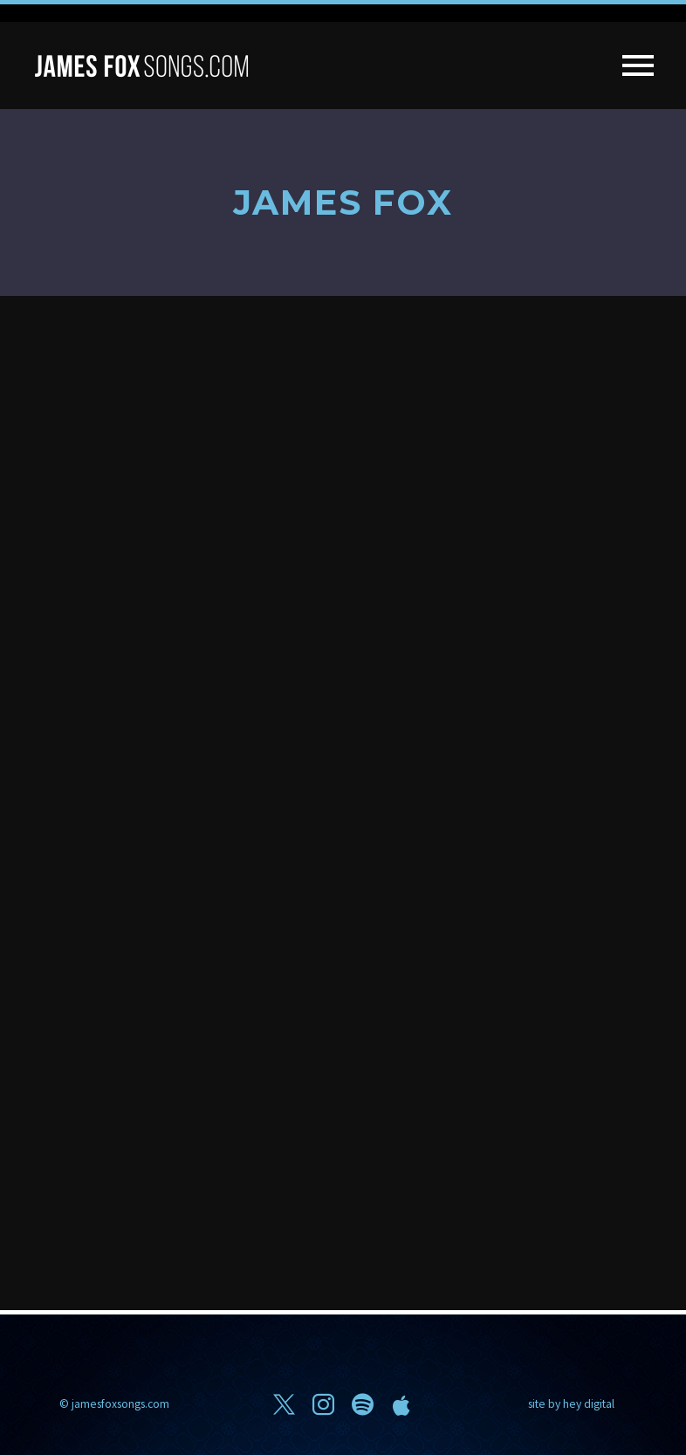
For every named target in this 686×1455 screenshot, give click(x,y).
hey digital (588, 1404)
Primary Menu (638, 65)
